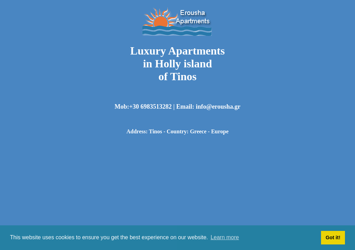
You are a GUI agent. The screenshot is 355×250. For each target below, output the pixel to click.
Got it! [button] (333, 237)
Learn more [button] (224, 237)
